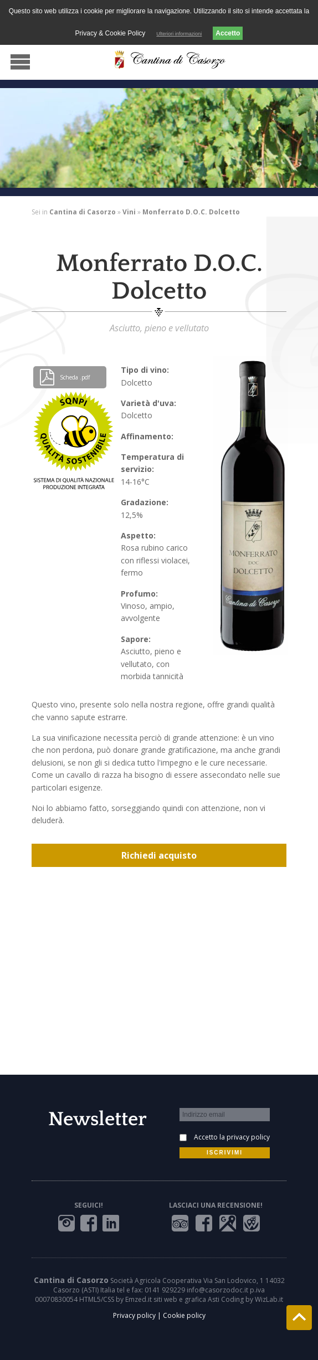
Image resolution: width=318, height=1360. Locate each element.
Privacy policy (134, 1315)
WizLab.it (269, 1299)
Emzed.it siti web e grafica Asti (172, 1299)
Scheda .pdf (64, 377)
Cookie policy (184, 1315)
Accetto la (232, 1137)
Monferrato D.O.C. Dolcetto (191, 212)
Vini (129, 212)
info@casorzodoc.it (217, 1290)
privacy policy (248, 1137)
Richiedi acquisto (159, 855)
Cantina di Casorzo (82, 212)
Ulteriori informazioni (179, 34)
